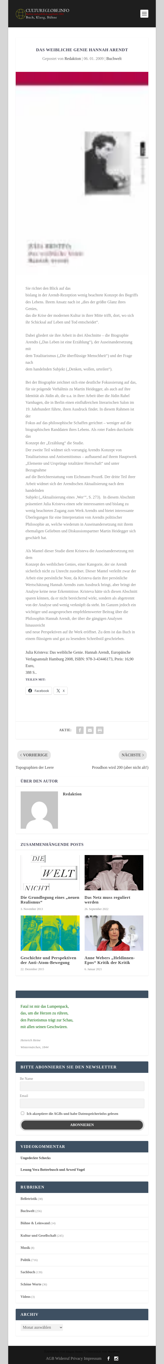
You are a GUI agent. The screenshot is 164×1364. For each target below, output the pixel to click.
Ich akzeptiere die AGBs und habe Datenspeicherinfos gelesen (72, 1114)
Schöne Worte (31, 1284)
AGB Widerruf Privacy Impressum (73, 1358)
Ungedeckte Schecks (36, 1158)
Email (24, 1096)
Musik (25, 1248)
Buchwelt (113, 58)
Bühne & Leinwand (35, 1223)
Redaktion (72, 58)
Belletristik (29, 1199)
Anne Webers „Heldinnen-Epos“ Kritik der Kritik (110, 960)
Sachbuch (28, 1272)
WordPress (114, 1351)
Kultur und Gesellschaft (38, 1235)
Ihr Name (26, 1079)
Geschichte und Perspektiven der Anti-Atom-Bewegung (48, 960)
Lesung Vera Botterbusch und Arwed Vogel (53, 1170)
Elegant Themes (74, 1351)
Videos (26, 1297)
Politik (26, 1260)
